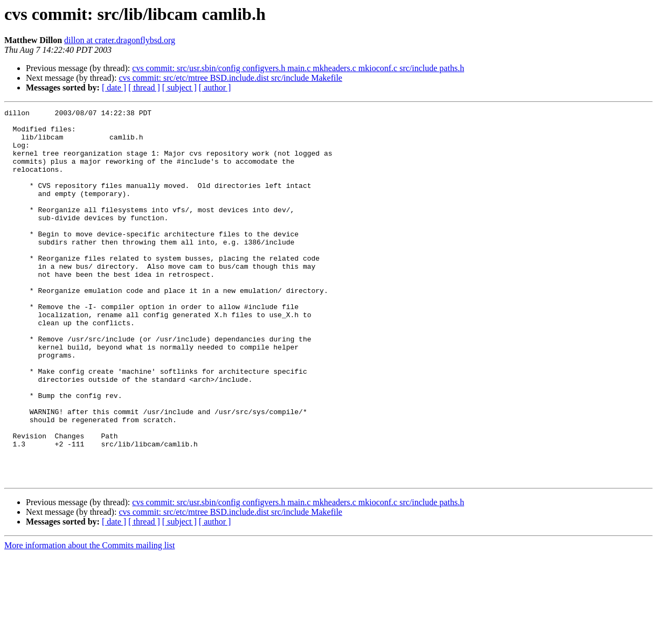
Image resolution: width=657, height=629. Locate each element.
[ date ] (114, 87)
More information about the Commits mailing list (89, 619)
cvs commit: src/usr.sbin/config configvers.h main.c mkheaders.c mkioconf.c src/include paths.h (298, 68)
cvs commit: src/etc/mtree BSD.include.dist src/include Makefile (230, 77)
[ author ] (215, 87)
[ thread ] (144, 87)
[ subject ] (179, 87)
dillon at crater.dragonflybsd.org (119, 40)
